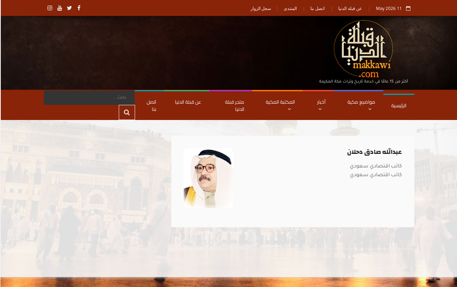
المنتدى (289, 8)
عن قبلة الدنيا (350, 8)
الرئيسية (398, 105)
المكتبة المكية (279, 104)
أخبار (321, 104)
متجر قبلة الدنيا (234, 105)
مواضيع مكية (361, 104)
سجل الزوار (260, 8)
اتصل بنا (317, 8)
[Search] (89, 97)
